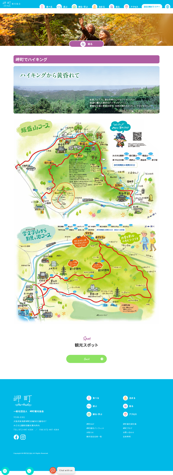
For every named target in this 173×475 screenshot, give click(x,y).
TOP (7, 16)
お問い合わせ (128, 436)
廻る (114, 6)
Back (86, 363)
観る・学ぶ (80, 6)
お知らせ (90, 436)
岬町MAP (90, 428)
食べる (45, 6)
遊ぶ (62, 6)
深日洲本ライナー (152, 6)
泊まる (98, 6)
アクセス (131, 6)
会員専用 (127, 440)
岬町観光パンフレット (95, 432)
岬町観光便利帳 (130, 428)
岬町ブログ (127, 432)
